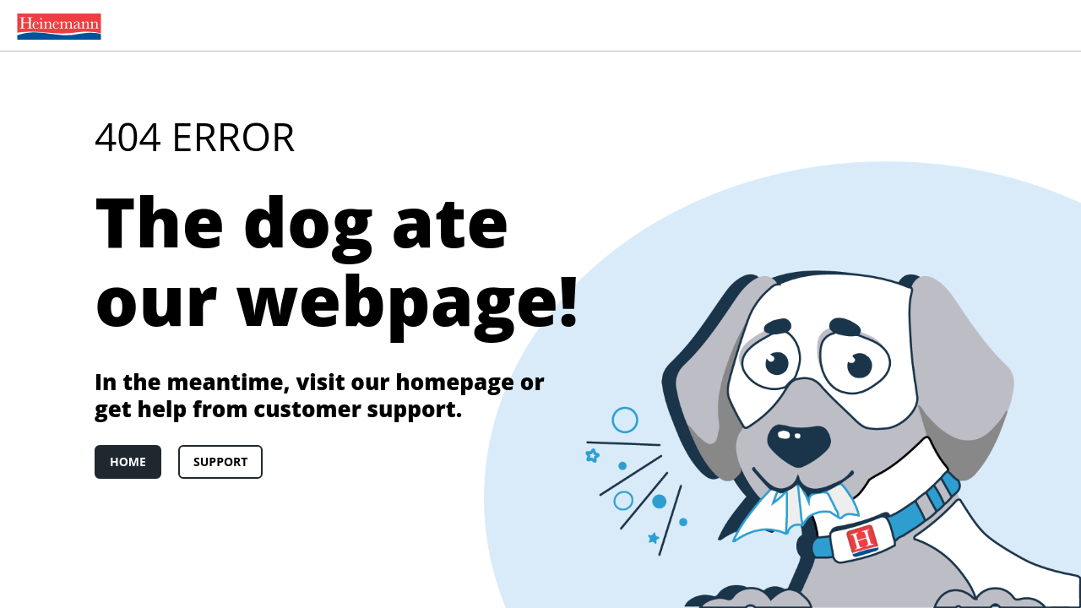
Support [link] (220, 461)
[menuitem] (55, 25)
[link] (55, 25)
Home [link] (128, 461)
